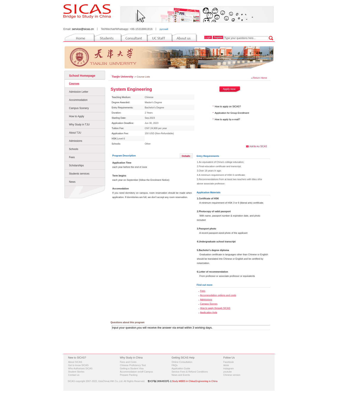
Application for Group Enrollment (232, 113)
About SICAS (75, 362)
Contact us (74, 375)
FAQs (175, 365)
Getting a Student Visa (132, 368)
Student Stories (76, 371)
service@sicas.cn (83, 29)
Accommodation (78, 99)
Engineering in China (207, 381)
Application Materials (209, 192)
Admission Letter (78, 91)
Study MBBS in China (183, 381)
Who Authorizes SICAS (80, 368)
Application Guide (181, 368)
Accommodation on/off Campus (136, 371)
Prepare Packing (128, 375)
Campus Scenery (79, 108)
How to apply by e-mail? (227, 119)
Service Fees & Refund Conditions (190, 371)
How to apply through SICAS (215, 308)
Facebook (228, 362)
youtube (227, 371)
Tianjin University (123, 76)
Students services (79, 173)
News (72, 181)
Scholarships (76, 165)
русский (164, 29)
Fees (72, 157)
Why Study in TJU (79, 124)
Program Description (124, 155)
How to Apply (76, 116)
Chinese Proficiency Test (133, 365)
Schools (73, 149)
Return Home (260, 77)
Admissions (75, 140)
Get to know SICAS (78, 365)
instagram (228, 368)
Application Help (208, 312)
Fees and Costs (128, 362)
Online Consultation (182, 362)
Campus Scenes (209, 304)
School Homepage (82, 75)
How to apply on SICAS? (228, 106)
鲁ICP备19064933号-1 (159, 381)
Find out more (204, 285)
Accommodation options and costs (218, 295)
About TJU (75, 132)
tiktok (226, 365)
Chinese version (231, 375)
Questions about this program (127, 322)
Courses (74, 83)
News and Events (181, 375)
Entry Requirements (208, 156)
